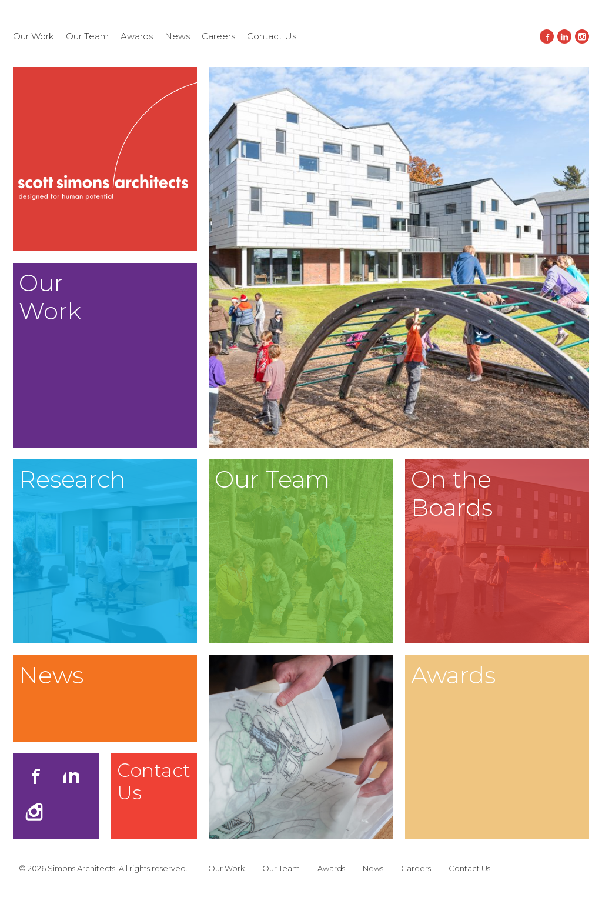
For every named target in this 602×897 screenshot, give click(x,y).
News (177, 36)
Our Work (33, 36)
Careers (218, 36)
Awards (137, 36)
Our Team (87, 36)
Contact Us (271, 36)
